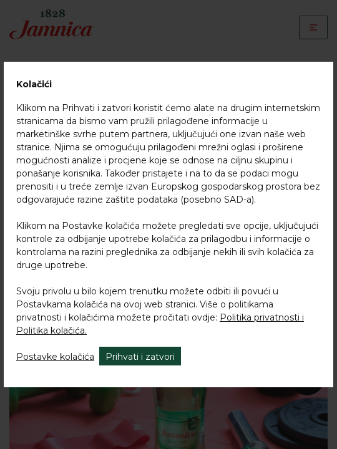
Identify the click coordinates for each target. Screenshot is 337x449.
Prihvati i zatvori (140, 356)
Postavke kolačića (55, 356)
